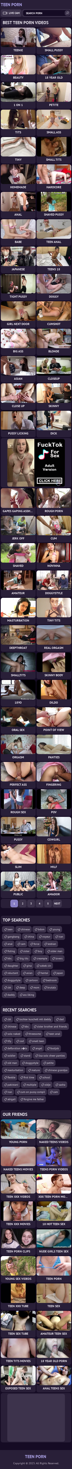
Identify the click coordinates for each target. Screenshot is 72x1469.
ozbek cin (45, 965)
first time (29, 1077)
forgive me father (34, 1099)
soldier (11, 1055)
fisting (11, 951)
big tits (24, 958)
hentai (44, 973)
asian (29, 973)
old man (12, 1063)
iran (61, 936)
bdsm (41, 929)
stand (27, 1055)
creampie (42, 958)
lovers (59, 958)
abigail (11, 1099)
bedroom (51, 980)
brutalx (51, 987)
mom (36, 987)
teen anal (54, 1034)
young (56, 929)
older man (56, 951)
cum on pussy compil (32, 1092)
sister (26, 951)
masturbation (15, 1070)
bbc (9, 958)
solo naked (13, 1034)
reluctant (12, 973)
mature (35, 1070)
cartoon (33, 980)
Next (57, 903)
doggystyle (14, 980)
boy (40, 951)
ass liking (28, 994)
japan (59, 973)
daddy (11, 994)
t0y (9, 1041)
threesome (35, 1034)
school (46, 1077)
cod (22, 1041)
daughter (12, 965)
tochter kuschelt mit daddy (35, 1019)
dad (61, 1019)
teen (10, 929)
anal (9, 944)
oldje (47, 1084)
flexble (11, 1077)
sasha (62, 1084)
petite (50, 1063)
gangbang (13, 936)
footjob (54, 1048)
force (36, 944)
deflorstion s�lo (17, 1048)
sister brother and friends (52, 1026)
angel (39, 1048)
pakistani (12, 1084)
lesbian (52, 944)
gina (29, 965)
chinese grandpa (57, 1070)
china (31, 936)
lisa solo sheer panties (52, 1055)
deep (22, 987)
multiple (31, 1084)
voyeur (46, 936)
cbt (9, 987)
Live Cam (14, 13)
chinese (25, 929)
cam (23, 944)
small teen (38, 1041)
